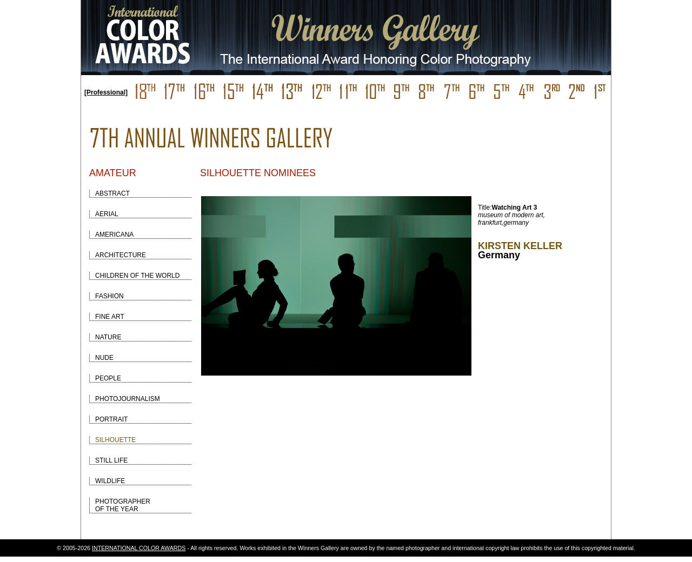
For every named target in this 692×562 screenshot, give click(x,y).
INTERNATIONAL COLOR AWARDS (138, 548)
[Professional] (106, 92)
